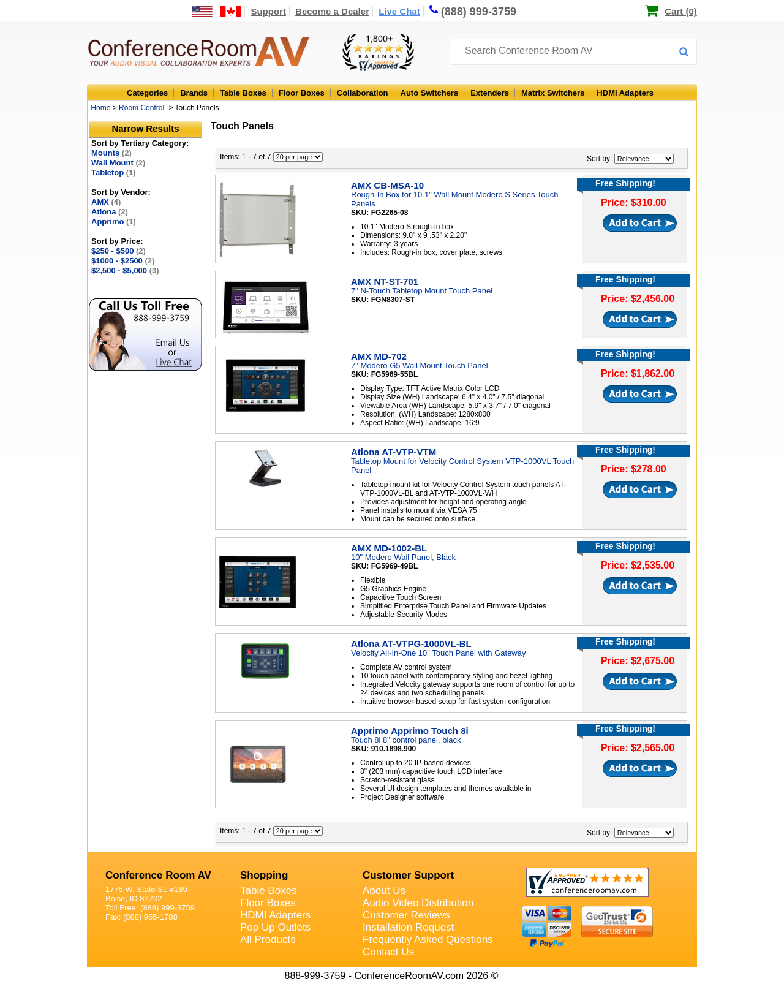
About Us (384, 890)
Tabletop (113, 172)
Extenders (489, 92)
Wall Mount (118, 162)
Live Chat (399, 11)
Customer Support (408, 875)
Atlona (109, 211)
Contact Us (388, 952)
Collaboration (362, 92)
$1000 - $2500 (122, 260)
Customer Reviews (406, 915)
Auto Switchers (430, 92)
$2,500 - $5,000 (125, 270)
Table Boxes (243, 92)
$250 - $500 (118, 250)
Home (100, 108)
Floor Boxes (302, 92)
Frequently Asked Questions (428, 939)
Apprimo (113, 221)
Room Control (141, 108)
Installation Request (408, 927)
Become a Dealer (332, 11)
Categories (147, 92)
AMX (106, 201)
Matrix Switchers (552, 92)
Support (268, 11)
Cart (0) (681, 11)
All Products (268, 939)
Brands (194, 92)
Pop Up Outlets (275, 927)
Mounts (111, 152)
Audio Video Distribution (418, 903)
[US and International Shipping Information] (217, 11)
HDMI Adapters (625, 92)
